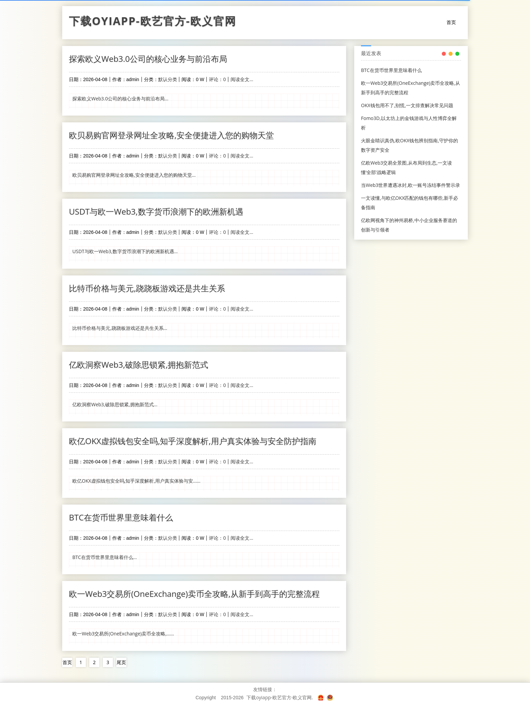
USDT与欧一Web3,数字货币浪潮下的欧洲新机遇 (156, 211)
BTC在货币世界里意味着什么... (104, 557)
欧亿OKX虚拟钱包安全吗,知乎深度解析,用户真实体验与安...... (136, 480)
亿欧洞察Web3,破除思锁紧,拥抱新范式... (115, 404)
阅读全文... (242, 79)
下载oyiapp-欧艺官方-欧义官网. (279, 697)
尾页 (121, 661)
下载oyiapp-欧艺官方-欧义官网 (152, 22)
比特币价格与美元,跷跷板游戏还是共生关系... (119, 327)
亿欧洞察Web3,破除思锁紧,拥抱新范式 (138, 364)
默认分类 (167, 79)
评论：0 (217, 79)
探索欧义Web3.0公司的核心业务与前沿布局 (148, 58)
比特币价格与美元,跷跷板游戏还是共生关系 (147, 287)
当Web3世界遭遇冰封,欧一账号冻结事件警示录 (410, 185)
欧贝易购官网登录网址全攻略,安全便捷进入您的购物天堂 (171, 135)
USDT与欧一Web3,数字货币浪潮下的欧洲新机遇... (125, 251)
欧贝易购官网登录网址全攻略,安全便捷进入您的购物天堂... (134, 175)
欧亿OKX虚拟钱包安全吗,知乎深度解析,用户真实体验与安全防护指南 (192, 440)
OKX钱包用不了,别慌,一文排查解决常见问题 (407, 105)
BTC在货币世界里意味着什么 (121, 516)
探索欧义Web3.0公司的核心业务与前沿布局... (120, 98)
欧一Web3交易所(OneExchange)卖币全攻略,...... (123, 633)
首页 (451, 22)
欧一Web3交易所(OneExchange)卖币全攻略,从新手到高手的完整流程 (194, 593)
